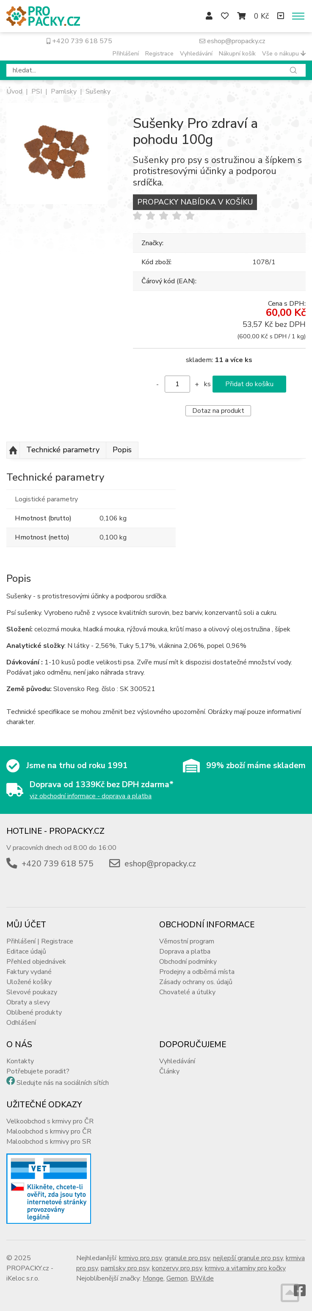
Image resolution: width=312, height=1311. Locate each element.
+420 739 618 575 (79, 41)
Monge (153, 1278)
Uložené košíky (29, 982)
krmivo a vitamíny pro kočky (245, 1268)
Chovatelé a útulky (187, 992)
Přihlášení (126, 54)
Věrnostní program (186, 941)
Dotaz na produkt (218, 410)
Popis (122, 450)
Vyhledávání (196, 54)
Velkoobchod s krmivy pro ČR (50, 1121)
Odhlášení (21, 1022)
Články (169, 1071)
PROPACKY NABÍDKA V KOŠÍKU (195, 202)
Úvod (14, 91)
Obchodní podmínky (188, 961)
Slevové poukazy (31, 992)
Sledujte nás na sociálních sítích (63, 1082)
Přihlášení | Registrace (39, 941)
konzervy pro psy (177, 1268)
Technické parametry (62, 450)
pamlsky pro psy (125, 1268)
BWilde (202, 1278)
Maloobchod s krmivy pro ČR (48, 1131)
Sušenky (98, 91)
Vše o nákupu (284, 54)
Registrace (159, 54)
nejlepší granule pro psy (248, 1258)
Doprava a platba (184, 951)
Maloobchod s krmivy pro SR (48, 1141)
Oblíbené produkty (34, 1012)
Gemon (177, 1278)
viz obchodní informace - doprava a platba (91, 796)
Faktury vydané (29, 971)
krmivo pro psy (140, 1258)
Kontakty (20, 1061)
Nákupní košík (237, 54)
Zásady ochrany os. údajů (195, 982)
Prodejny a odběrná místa (197, 971)
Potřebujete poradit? (37, 1071)
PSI (36, 91)
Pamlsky (64, 91)
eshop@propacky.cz (232, 41)
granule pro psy (187, 1258)
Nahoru (13, 450)
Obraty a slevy (28, 1002)
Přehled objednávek (36, 961)
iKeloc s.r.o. (22, 1278)
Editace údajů (26, 951)
